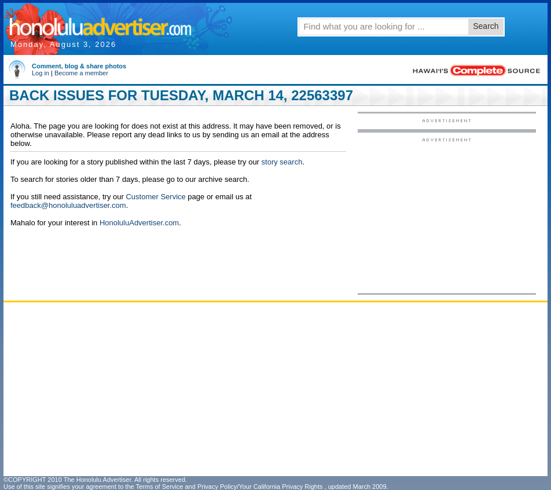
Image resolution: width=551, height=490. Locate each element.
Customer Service (155, 196)
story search (282, 162)
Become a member (81, 73)
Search (485, 26)
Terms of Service (159, 486)
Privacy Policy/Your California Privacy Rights (260, 486)
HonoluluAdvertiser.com (139, 222)
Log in (40, 73)
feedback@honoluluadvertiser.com (68, 205)
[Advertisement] (447, 214)
